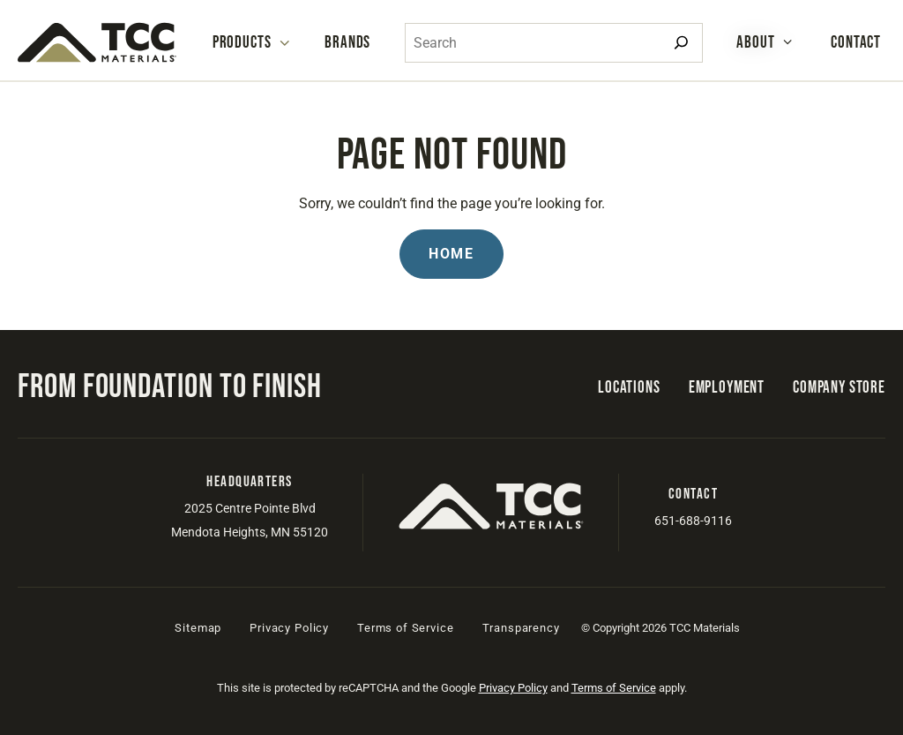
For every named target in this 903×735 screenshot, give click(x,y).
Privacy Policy (289, 627)
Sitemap (198, 627)
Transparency (521, 627)
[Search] (681, 42)
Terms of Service (405, 627)
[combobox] (554, 43)
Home (452, 253)
